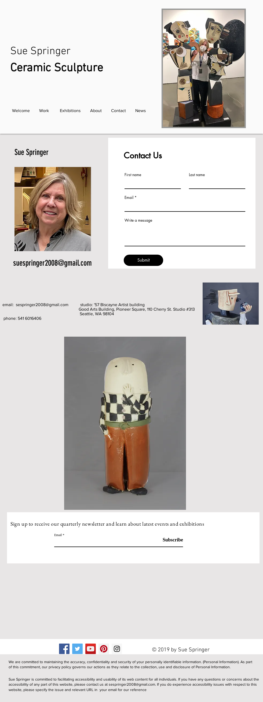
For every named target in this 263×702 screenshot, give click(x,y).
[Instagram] (117, 649)
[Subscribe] (169, 540)
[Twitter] (77, 649)
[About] (95, 110)
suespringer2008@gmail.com (52, 263)
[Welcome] (20, 110)
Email (129, 197)
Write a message (138, 220)
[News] (140, 110)
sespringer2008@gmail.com (42, 304)
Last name (197, 175)
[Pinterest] (103, 649)
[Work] (44, 110)
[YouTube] (90, 649)
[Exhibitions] (70, 110)
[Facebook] (64, 649)
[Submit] (143, 260)
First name (133, 175)
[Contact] (118, 110)
